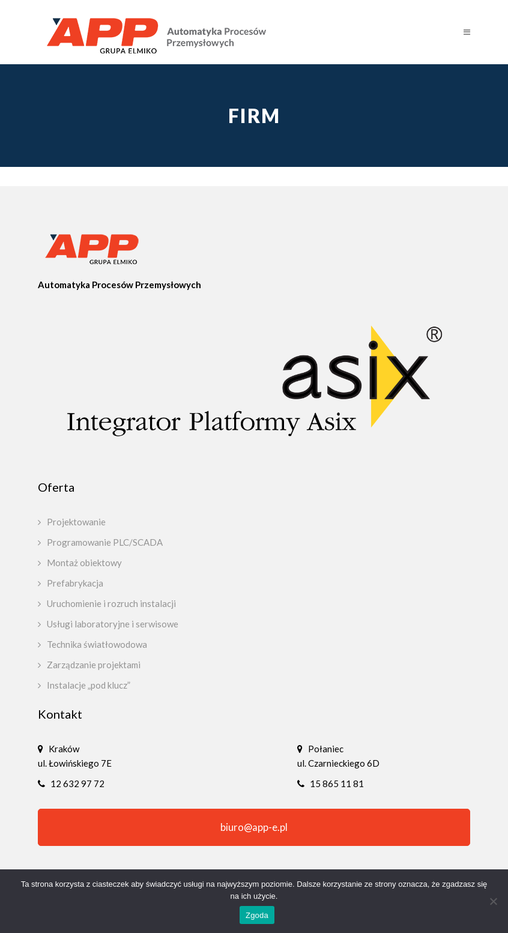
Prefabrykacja (75, 583)
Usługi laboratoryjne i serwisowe (112, 623)
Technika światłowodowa (97, 644)
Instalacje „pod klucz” (88, 685)
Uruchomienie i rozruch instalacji (111, 603)
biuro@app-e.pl (254, 827)
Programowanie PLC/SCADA (105, 542)
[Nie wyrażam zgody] (493, 901)
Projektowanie (76, 521)
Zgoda (257, 915)
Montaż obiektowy (84, 562)
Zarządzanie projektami (94, 664)
